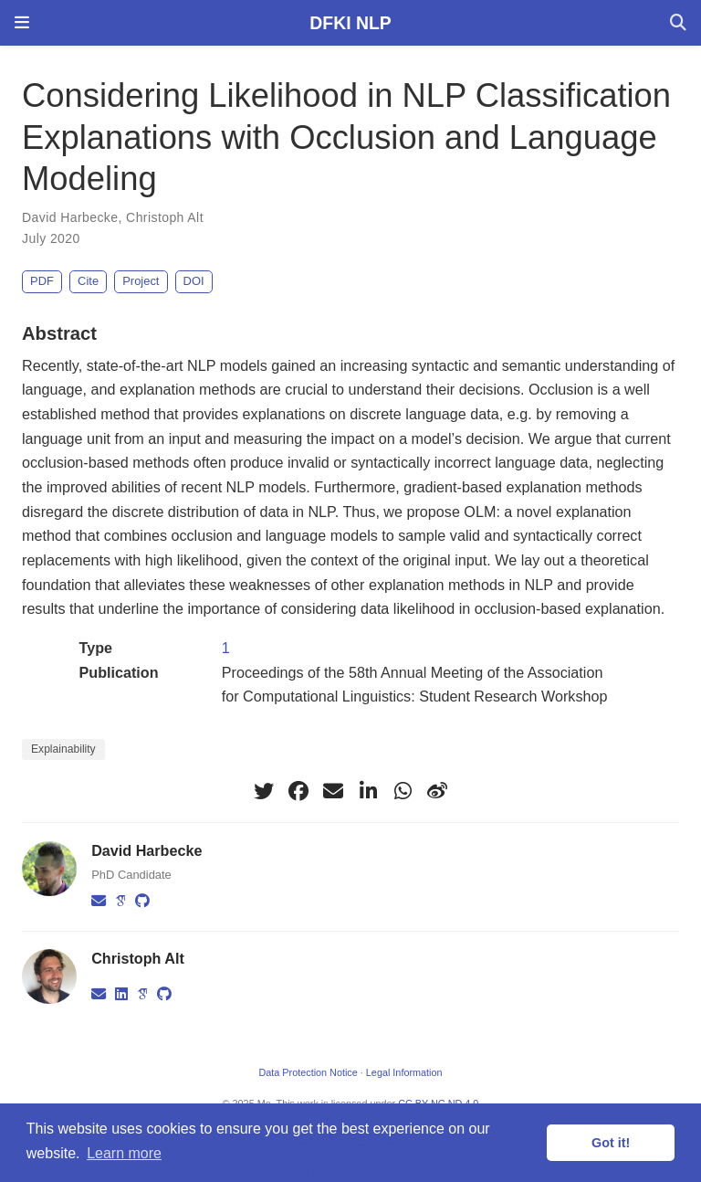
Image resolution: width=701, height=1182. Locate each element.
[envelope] (333, 791)
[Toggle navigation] (22, 23)
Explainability (63, 749)
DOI (193, 281)
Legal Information (404, 1072)
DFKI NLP (350, 23)
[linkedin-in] (368, 791)
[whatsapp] (402, 791)
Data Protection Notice (307, 1072)
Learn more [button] (124, 1153)
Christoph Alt (165, 217)
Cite (88, 281)
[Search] (678, 23)
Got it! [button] (610, 1142)
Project (140, 281)
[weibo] (437, 791)
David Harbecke (70, 217)
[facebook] (298, 791)
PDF (42, 281)
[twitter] (263, 791)
